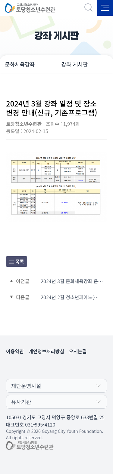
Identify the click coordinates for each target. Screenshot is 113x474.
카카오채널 (50, 367)
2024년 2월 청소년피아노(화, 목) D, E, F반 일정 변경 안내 (72, 297)
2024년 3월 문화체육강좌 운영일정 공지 (72, 281)
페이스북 (38, 367)
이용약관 (15, 351)
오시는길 (78, 351)
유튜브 (75, 367)
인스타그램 (62, 367)
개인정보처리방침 (46, 351)
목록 (16, 261)
